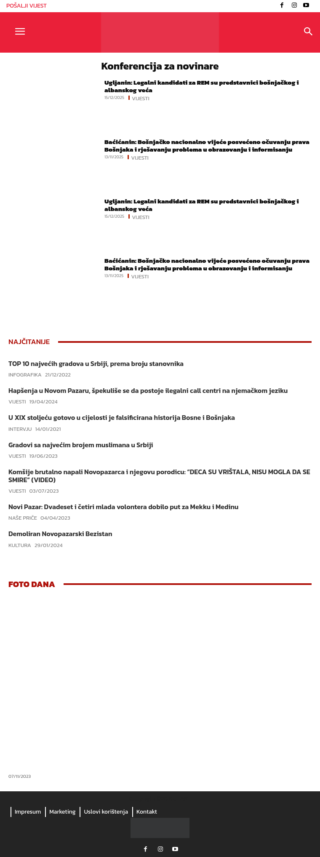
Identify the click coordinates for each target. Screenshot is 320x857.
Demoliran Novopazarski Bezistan (60, 534)
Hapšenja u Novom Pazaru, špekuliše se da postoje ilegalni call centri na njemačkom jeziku (148, 390)
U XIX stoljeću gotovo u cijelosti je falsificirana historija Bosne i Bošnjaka (121, 417)
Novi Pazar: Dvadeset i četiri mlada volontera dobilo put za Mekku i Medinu (123, 507)
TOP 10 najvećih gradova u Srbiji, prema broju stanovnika (96, 363)
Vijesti (140, 98)
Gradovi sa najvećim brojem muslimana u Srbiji (80, 445)
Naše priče (22, 518)
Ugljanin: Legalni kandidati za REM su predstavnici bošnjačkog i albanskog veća (201, 86)
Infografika (25, 374)
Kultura (19, 545)
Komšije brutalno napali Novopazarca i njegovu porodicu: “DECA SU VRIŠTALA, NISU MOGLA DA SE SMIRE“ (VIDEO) (159, 476)
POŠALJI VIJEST (26, 5)
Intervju (20, 429)
